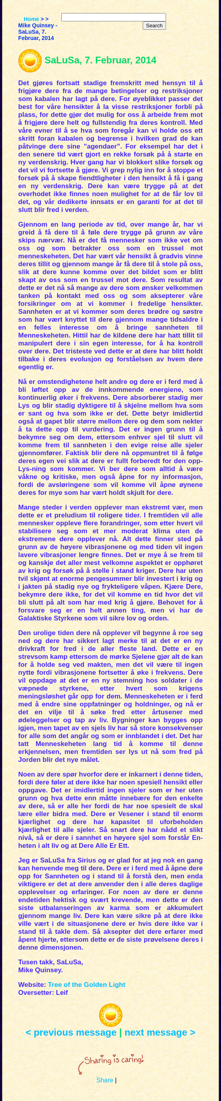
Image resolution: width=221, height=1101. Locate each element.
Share (104, 1080)
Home (31, 19)
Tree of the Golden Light (86, 984)
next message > (160, 1032)
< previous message (71, 1032)
